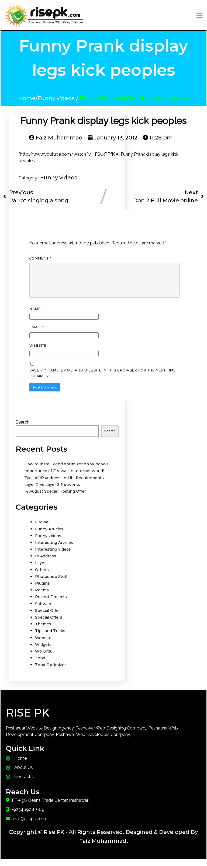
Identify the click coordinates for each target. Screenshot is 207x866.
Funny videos (56, 98)
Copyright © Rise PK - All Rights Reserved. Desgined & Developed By (103, 838)
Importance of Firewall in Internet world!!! (64, 477)
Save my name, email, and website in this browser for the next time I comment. (102, 379)
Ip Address (45, 562)
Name (36, 315)
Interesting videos (53, 555)
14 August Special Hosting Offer (55, 497)
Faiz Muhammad (102, 847)
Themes (43, 630)
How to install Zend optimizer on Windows (66, 470)
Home (27, 98)
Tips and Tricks (50, 637)
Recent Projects (51, 603)
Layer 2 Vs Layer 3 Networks (52, 491)
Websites (44, 644)
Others (42, 576)
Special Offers (48, 623)
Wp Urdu (44, 657)
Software (44, 610)
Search (22, 428)
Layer (40, 569)
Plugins (42, 589)
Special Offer (47, 617)
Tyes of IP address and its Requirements (64, 484)
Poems (42, 596)
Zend (40, 664)
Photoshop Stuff (51, 583)
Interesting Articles (54, 549)
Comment (40, 258)
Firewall (42, 528)
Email (36, 334)
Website (38, 352)
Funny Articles (49, 535)
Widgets (43, 651)
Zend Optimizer (50, 671)
